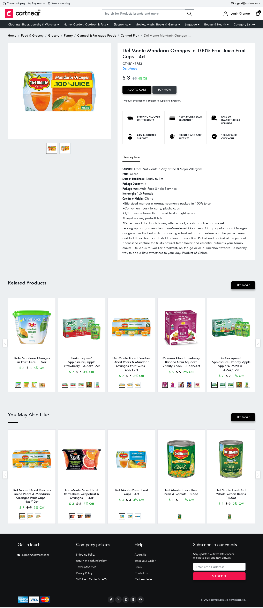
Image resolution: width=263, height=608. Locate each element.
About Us (140, 555)
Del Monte (129, 69)
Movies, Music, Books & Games (156, 24)
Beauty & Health (215, 24)
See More (243, 285)
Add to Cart (137, 89)
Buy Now (165, 89)
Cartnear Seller (144, 580)
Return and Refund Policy (91, 562)
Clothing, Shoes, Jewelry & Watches (32, 24)
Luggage (191, 24)
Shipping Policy (85, 555)
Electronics (120, 24)
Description (131, 157)
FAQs (138, 568)
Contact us (141, 574)
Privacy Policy (84, 574)
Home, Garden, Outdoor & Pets (85, 24)
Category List (244, 24)
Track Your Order (145, 562)
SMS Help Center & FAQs (91, 580)
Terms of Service (86, 568)
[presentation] (5, 343)
